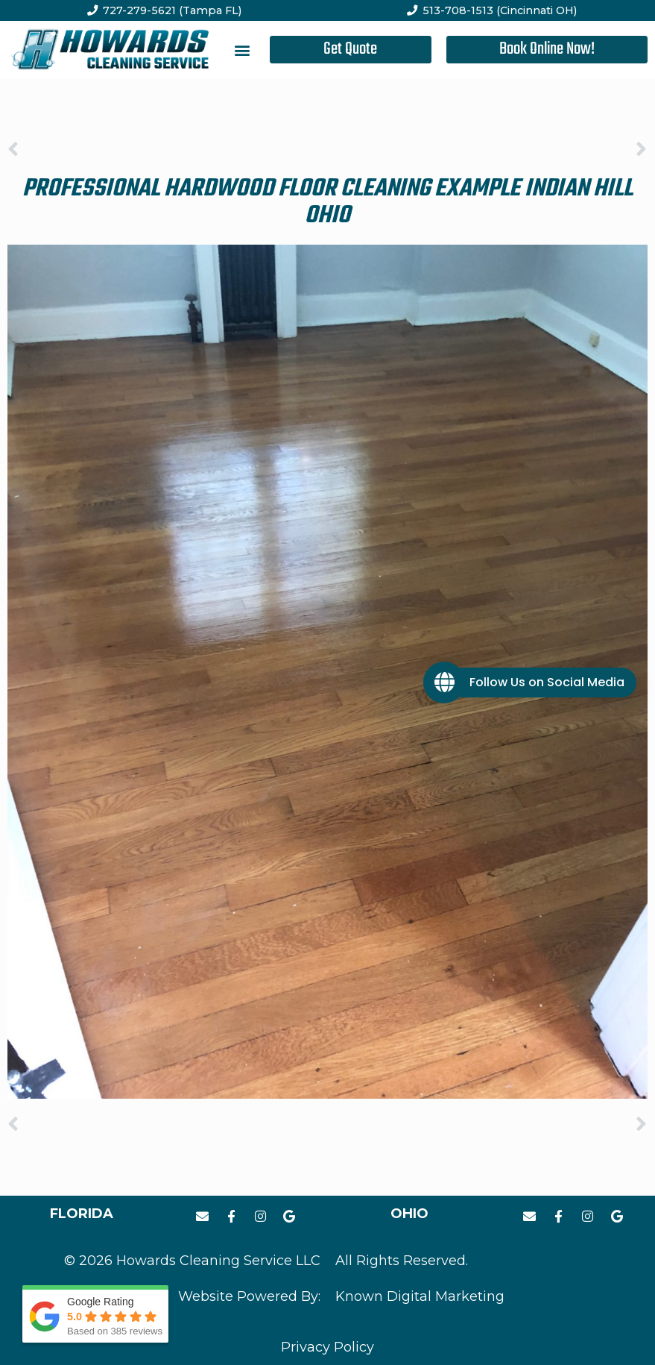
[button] (242, 49)
